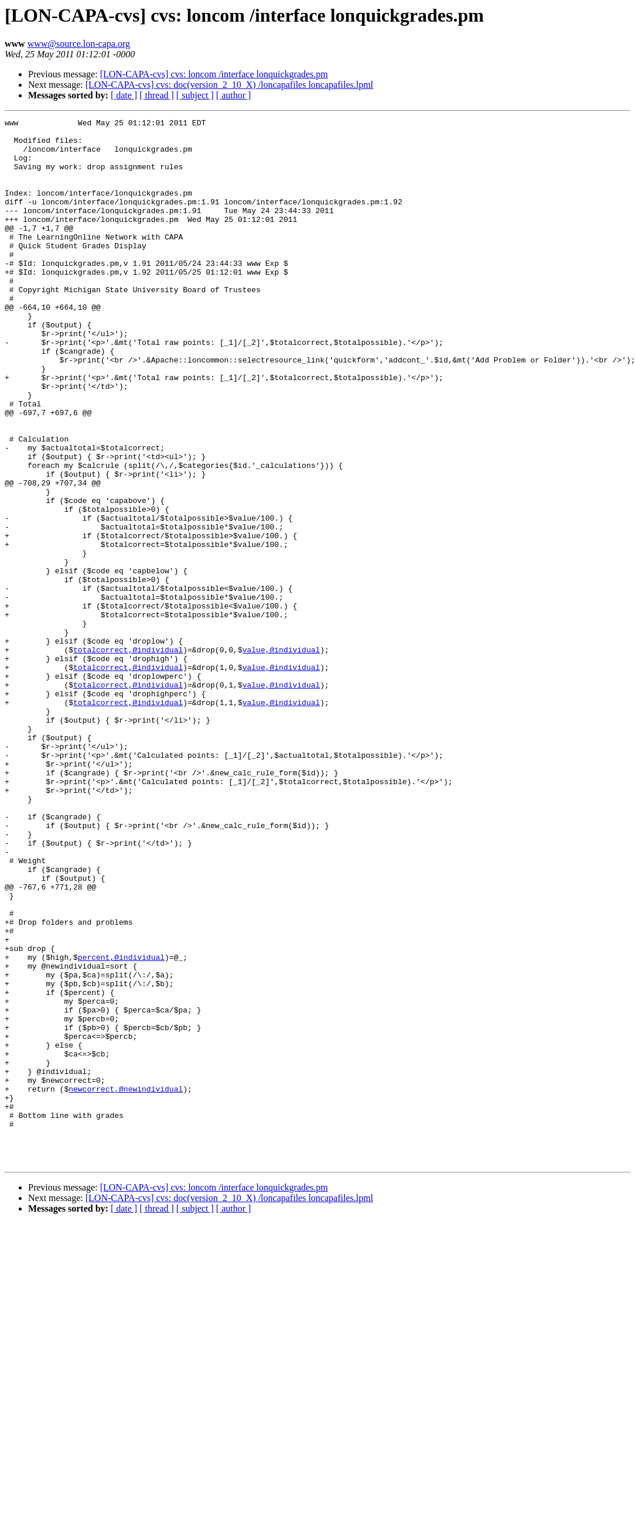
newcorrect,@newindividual (126, 1283)
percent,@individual (121, 1125)
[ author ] (233, 95)
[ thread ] (156, 95)
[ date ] (124, 95)
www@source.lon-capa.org (79, 44)
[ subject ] (195, 95)
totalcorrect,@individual (128, 756)
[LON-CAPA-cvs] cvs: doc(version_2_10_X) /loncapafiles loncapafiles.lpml (229, 85)
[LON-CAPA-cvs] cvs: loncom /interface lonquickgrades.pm (214, 74)
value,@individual (281, 756)
